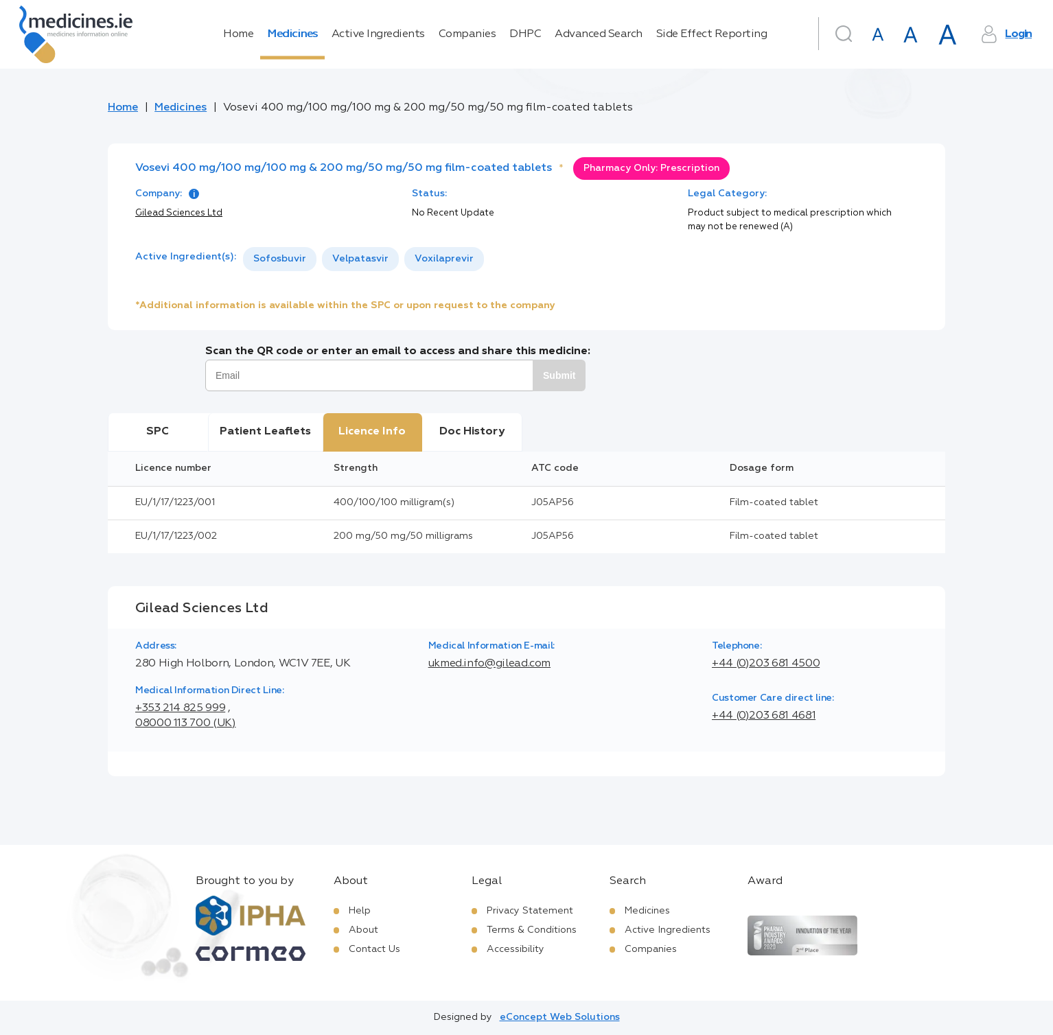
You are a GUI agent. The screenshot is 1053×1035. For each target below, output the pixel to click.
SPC (157, 431)
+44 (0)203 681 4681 (763, 715)
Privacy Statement (530, 911)
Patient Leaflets (265, 431)
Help (360, 911)
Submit (559, 375)
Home (238, 34)
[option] (279, 259)
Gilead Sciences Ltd (178, 213)
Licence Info (372, 431)
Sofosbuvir (279, 259)
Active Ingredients (378, 34)
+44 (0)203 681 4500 (766, 663)
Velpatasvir (360, 259)
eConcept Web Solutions (560, 1017)
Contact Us (374, 949)
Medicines (292, 34)
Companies (467, 34)
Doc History (472, 431)
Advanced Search (599, 34)
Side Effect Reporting (711, 34)
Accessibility (515, 949)
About (363, 930)
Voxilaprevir (444, 259)
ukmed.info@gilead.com (489, 663)
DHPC (525, 34)
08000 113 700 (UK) (185, 723)
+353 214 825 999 (180, 708)
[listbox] (363, 259)
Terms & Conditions (532, 930)
